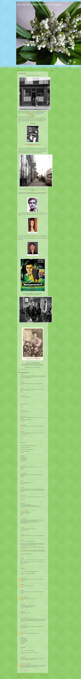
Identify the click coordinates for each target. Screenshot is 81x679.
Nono (21, 487)
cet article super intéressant (24, 551)
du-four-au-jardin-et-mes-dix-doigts (39, 4)
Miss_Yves (22, 416)
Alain (21, 590)
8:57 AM (22, 392)
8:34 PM (22, 644)
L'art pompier (32, 115)
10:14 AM (22, 421)
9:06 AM (22, 407)
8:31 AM (22, 628)
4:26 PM (22, 668)
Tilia (21, 558)
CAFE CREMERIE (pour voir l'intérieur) (32, 144)
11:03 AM (22, 600)
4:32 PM (22, 492)
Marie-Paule (22, 518)
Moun (21, 431)
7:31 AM (22, 587)
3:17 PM (22, 660)
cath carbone (22, 465)
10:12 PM (22, 555)
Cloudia (22, 395)
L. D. (21, 534)
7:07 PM (22, 614)
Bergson (22, 410)
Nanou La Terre (23, 617)
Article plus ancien (44, 674)
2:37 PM (22, 484)
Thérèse (22, 577)
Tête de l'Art (22, 625)
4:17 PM (22, 608)
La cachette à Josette (24, 597)
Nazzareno (22, 495)
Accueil (32, 674)
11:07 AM (22, 439)
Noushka (22, 503)
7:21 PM (22, 634)
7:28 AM (22, 581)
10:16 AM (22, 428)
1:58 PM (22, 470)
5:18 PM (22, 507)
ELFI (21, 382)
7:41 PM (22, 524)
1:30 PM (22, 462)
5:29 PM (22, 515)
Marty (21, 527)
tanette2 (22, 374)
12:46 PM (22, 452)
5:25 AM (22, 574)
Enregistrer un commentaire (23, 670)
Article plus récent (20, 674)
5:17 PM (22, 500)
